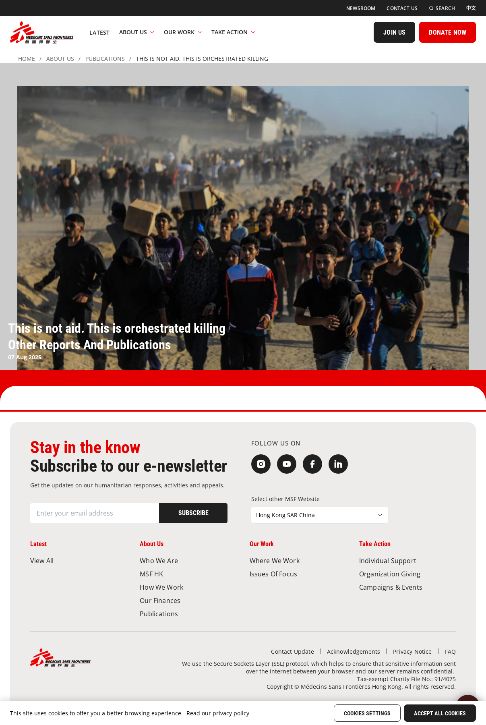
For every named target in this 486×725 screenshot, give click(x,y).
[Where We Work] (298, 560)
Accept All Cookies (440, 713)
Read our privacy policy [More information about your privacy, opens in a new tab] (217, 713)
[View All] (78, 560)
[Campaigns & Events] (407, 587)
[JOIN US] (394, 32)
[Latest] (99, 32)
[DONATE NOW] (447, 32)
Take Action (233, 32)
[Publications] (188, 613)
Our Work (183, 32)
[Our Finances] (188, 600)
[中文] (471, 8)
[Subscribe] (193, 513)
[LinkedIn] (338, 464)
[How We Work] (188, 587)
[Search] (442, 8)
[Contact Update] (292, 651)
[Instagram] (261, 464)
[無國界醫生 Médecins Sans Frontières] (41, 32)
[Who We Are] (188, 560)
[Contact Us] (402, 8)
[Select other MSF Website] (319, 515)
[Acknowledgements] (354, 651)
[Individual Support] (407, 560)
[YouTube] (286, 464)
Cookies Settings (367, 713)
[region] (243, 713)
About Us (136, 32)
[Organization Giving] (407, 573)
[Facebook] (312, 464)
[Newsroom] (360, 8)
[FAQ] (450, 651)
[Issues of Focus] (298, 573)
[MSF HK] (188, 573)
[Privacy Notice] (412, 651)
